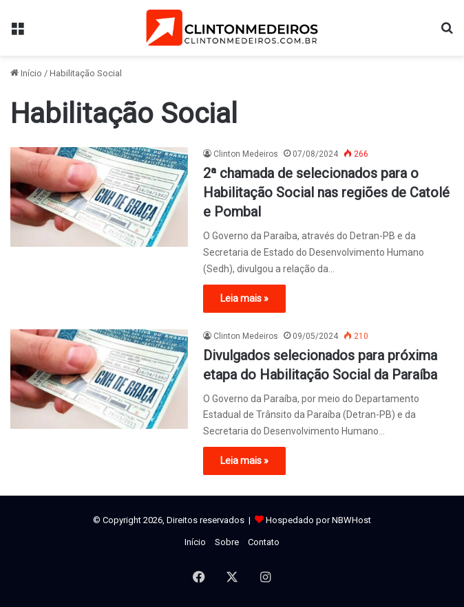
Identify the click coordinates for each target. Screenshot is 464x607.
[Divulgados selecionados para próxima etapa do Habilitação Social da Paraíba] (99, 379)
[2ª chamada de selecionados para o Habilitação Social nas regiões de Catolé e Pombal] (99, 197)
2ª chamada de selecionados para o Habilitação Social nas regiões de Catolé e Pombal (326, 192)
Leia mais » (244, 298)
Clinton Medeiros (245, 154)
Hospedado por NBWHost (318, 520)
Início (26, 73)
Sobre (227, 542)
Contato (264, 542)
